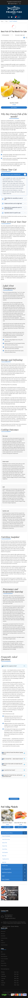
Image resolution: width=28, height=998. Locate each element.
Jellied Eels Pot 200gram (7, 823)
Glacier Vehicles (15, 926)
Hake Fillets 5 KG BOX (14, 103)
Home (2, 21)
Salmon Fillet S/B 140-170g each (20, 823)
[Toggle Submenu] (25, 833)
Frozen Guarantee (14, 799)
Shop (6, 21)
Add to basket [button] (14, 107)
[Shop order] (7, 35)
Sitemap (23, 992)
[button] (14, 980)
